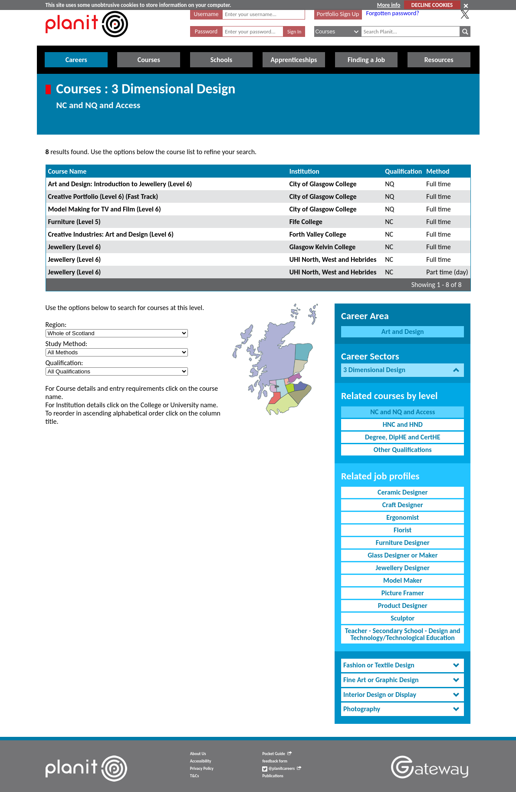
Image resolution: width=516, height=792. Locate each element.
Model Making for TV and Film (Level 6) (104, 209)
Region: (56, 324)
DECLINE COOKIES (432, 5)
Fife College (305, 222)
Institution (304, 171)
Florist (402, 530)
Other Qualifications (403, 450)
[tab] (402, 370)
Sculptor (402, 618)
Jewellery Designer (403, 568)
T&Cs (194, 776)
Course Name (67, 171)
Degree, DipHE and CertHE (402, 437)
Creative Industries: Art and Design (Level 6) (111, 234)
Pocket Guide (276, 753)
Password (206, 31)
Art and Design (402, 331)
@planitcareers (281, 768)
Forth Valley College (317, 234)
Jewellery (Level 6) (74, 247)
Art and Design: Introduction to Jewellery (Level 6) (120, 184)
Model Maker (402, 580)
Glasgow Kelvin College (322, 247)
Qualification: (64, 363)
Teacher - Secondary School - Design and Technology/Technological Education (402, 634)
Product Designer (402, 605)
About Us (198, 753)
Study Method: (67, 344)
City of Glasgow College (323, 184)
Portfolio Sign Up (338, 14)
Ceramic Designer (402, 492)
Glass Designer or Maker (402, 555)
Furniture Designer (403, 542)
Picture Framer (402, 593)
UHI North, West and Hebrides (333, 259)
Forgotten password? (392, 13)
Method (437, 171)
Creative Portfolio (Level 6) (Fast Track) (103, 196)
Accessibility (200, 761)
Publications (272, 776)
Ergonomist (402, 517)
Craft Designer (402, 505)
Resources (439, 60)
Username (206, 14)
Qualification (403, 171)
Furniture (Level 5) (74, 222)
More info (388, 5)
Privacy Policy (202, 768)
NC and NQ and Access (402, 412)
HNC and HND (403, 424)
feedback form (274, 761)
